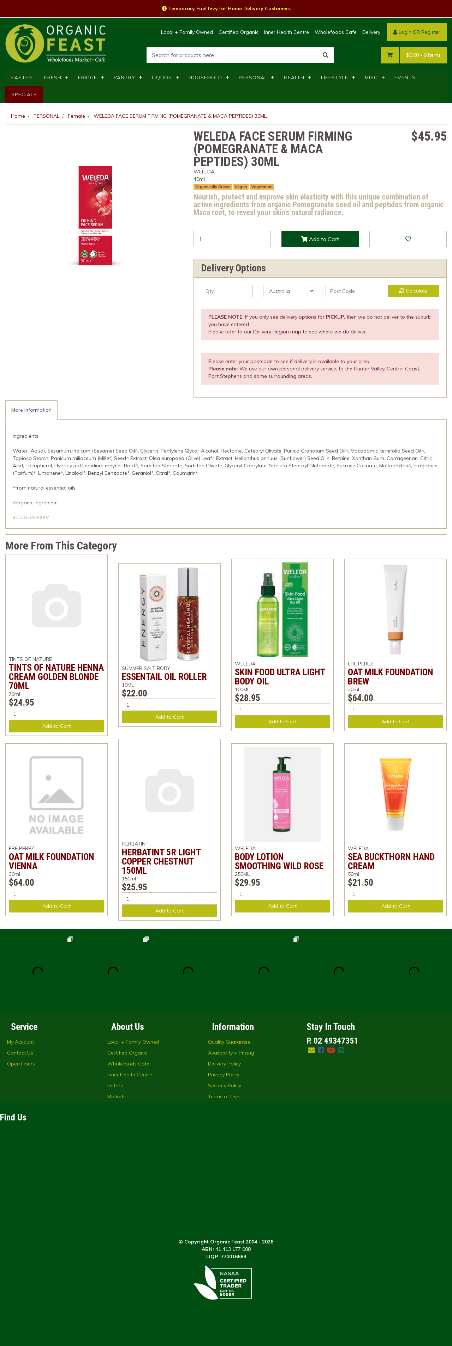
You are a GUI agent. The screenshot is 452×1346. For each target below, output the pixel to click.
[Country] (289, 291)
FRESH (52, 77)
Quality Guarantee (229, 1042)
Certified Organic (238, 32)
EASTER (21, 77)
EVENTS (405, 77)
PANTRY (124, 77)
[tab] (31, 410)
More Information (31, 410)
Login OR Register (416, 32)
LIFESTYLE (334, 77)
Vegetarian (262, 186)
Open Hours (21, 1064)
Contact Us (20, 1053)
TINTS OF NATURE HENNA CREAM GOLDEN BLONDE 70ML (56, 676)
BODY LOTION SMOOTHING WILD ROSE (279, 861)
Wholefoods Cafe (336, 32)
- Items (423, 55)
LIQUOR (162, 77)
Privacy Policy (223, 1074)
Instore (115, 1085)
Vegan (241, 186)
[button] (408, 239)
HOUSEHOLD (205, 77)
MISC (371, 77)
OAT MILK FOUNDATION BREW (390, 677)
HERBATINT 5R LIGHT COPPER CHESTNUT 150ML (161, 861)
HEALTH (294, 77)
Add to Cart (320, 238)
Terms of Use (223, 1096)
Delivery (371, 32)
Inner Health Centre (286, 32)
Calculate (413, 291)
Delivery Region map (277, 331)
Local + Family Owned (187, 32)
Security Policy (224, 1085)
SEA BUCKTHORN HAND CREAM (391, 861)
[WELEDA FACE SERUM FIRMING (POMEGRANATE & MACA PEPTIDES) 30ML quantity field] (232, 239)
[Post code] (351, 291)
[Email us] (311, 1050)
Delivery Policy (224, 1064)
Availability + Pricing (231, 1053)
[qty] (226, 291)
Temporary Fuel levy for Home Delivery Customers (226, 8)
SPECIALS (24, 94)
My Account (20, 1042)
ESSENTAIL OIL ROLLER (164, 676)
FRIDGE (87, 77)
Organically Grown (213, 186)
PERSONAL (253, 77)
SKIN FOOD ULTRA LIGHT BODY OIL (280, 677)
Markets (116, 1096)
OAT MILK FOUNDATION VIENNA (51, 861)
